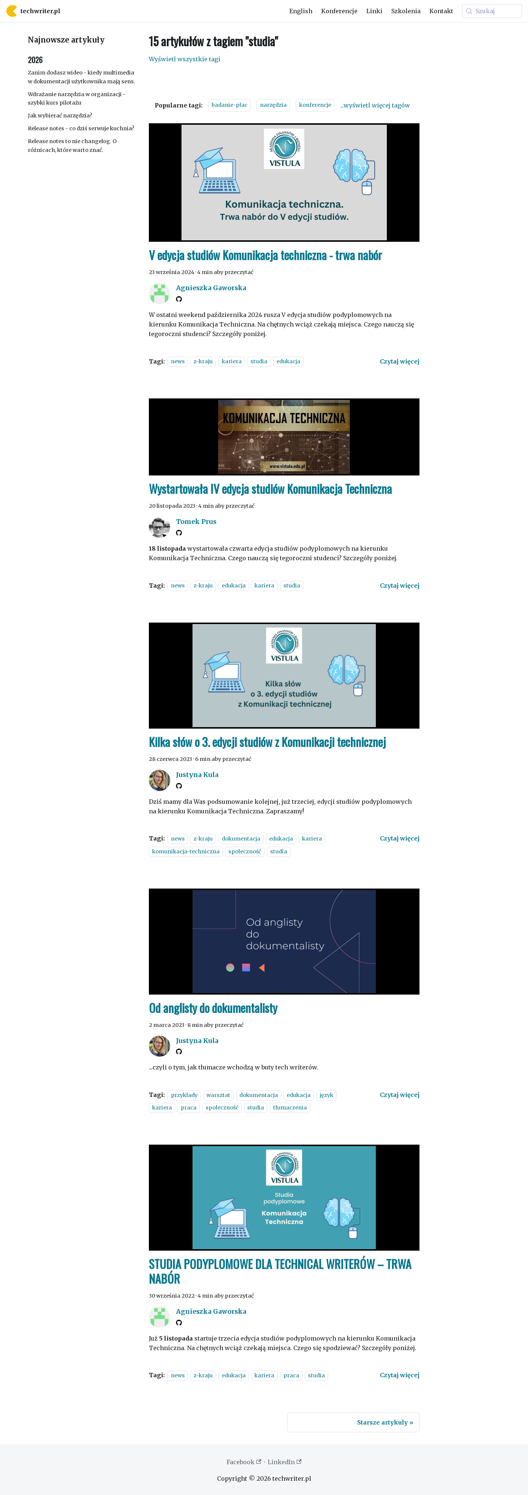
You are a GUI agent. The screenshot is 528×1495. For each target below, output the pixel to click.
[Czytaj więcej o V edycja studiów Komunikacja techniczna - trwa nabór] (399, 361)
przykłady (184, 1095)
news (178, 361)
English (300, 11)
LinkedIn (284, 1462)
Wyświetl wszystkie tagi (184, 59)
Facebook (244, 1462)
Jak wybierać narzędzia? (60, 115)
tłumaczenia (290, 1108)
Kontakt (441, 11)
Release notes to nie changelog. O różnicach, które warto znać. (72, 145)
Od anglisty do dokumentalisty (213, 1007)
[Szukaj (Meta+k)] (492, 11)
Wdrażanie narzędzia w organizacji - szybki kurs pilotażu (77, 98)
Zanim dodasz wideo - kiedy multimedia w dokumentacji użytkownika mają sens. (81, 77)
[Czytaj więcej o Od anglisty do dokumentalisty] (399, 1094)
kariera (232, 361)
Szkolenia (406, 11)
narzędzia (273, 105)
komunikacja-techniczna (186, 851)
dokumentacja (241, 838)
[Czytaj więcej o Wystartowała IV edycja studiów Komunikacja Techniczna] (399, 585)
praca (189, 1108)
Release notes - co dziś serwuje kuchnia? (81, 128)
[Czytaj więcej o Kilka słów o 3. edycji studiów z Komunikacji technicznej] (399, 838)
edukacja (288, 361)
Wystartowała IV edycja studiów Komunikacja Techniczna (270, 488)
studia (258, 361)
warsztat (218, 1095)
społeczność (244, 851)
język (326, 1095)
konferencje (315, 105)
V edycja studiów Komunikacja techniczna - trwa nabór (265, 254)
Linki (374, 11)
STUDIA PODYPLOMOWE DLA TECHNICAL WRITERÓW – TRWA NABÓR (280, 1271)
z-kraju (203, 361)
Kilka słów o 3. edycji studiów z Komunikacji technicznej (267, 741)
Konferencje (339, 11)
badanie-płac (229, 105)
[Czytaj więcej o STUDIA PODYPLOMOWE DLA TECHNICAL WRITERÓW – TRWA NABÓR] (399, 1375)
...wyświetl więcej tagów (375, 105)
